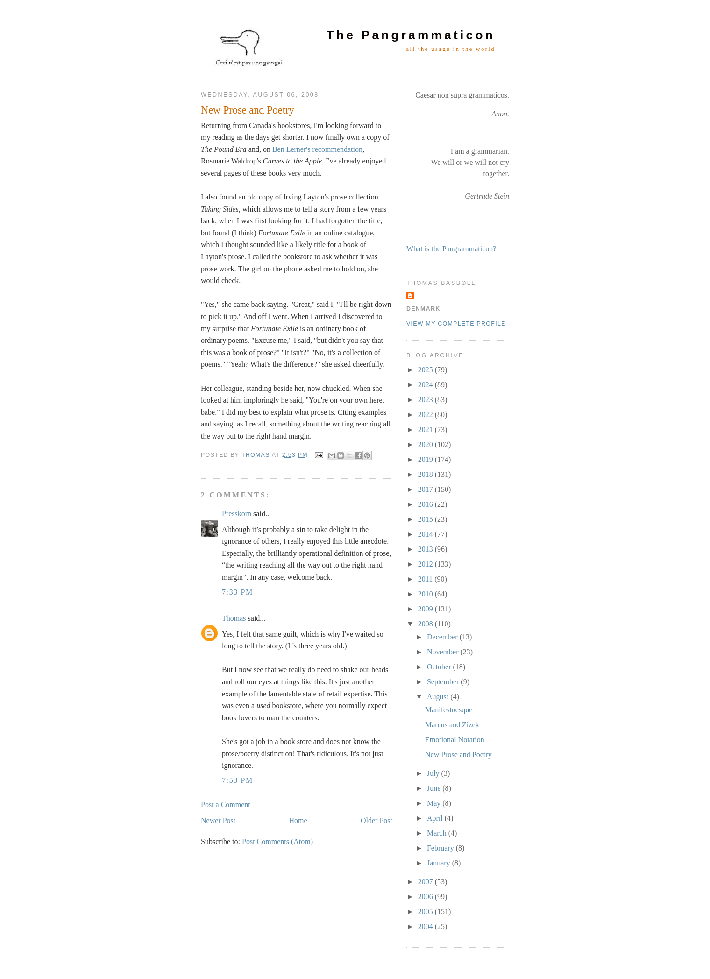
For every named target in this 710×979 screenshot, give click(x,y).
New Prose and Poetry (458, 755)
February (441, 848)
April (436, 818)
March (437, 833)
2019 (426, 459)
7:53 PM (237, 780)
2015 (426, 519)
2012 (426, 564)
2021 (426, 429)
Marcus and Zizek (452, 725)
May (434, 803)
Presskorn (236, 514)
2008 (426, 624)
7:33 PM (237, 592)
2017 (426, 489)
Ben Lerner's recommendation (317, 149)
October (440, 667)
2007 (426, 882)
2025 (426, 370)
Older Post (376, 820)
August (438, 697)
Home (298, 820)
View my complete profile (456, 323)
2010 (426, 594)
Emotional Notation (454, 740)
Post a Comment (225, 805)
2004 (426, 926)
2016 (426, 504)
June (434, 788)
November (444, 652)
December (443, 637)
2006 (426, 897)
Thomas (234, 618)
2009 (426, 609)
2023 (426, 400)
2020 (426, 444)
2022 (426, 415)
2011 (426, 579)
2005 (426, 911)
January (439, 863)
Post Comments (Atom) (277, 841)
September (444, 682)
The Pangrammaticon (411, 35)
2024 (426, 385)
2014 (426, 534)
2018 (426, 474)
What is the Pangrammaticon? (451, 249)
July (434, 773)
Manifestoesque (448, 710)
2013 (426, 549)
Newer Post (218, 820)
